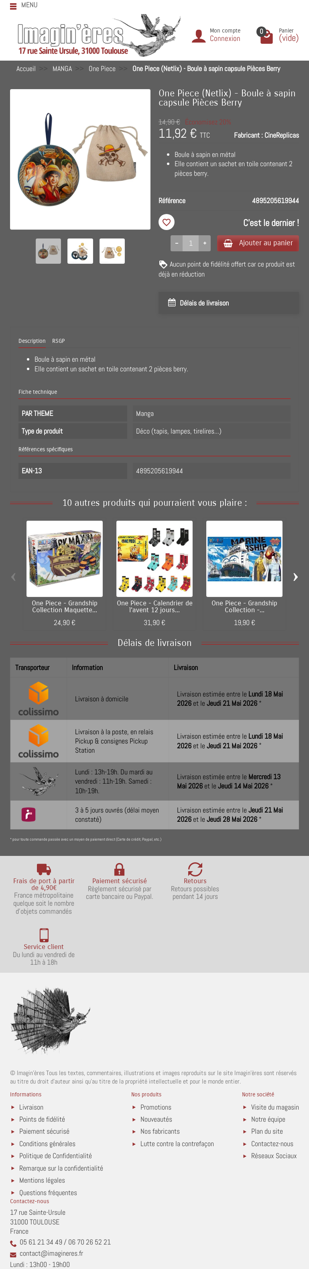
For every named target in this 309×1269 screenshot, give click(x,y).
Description (32, 341)
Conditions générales (47, 1093)
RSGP (58, 341)
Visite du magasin (275, 1056)
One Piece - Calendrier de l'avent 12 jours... (155, 607)
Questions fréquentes (48, 1142)
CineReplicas (281, 135)
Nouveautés (156, 1068)
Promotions (155, 1056)
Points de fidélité (42, 1068)
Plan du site (267, 1080)
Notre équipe (268, 1068)
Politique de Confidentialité (55, 1105)
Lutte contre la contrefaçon (177, 1093)
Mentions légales (42, 1129)
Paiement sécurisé (44, 1080)
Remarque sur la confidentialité (61, 1117)
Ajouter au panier (256, 243)
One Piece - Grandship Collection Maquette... (65, 607)
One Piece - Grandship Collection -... (244, 607)
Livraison (31, 1056)
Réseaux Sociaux (274, 1105)
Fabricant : (248, 135)
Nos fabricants (160, 1080)
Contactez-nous (272, 1093)
